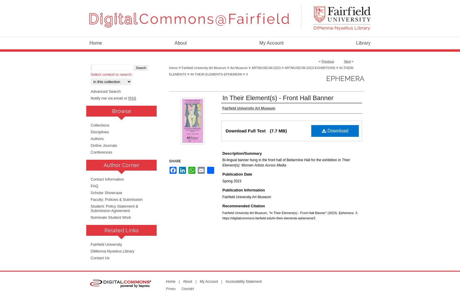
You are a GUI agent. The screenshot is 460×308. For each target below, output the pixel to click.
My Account (209, 282)
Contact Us (100, 258)
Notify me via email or (113, 98)
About (187, 282)
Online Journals (104, 145)
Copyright (187, 288)
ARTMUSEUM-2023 (266, 68)
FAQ (94, 186)
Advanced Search (106, 91)
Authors (97, 139)
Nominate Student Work (111, 217)
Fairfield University (106, 244)
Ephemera (345, 78)
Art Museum (239, 68)
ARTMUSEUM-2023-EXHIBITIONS (310, 68)
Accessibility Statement (244, 282)
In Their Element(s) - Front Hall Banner (278, 98)
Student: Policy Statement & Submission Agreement (114, 208)
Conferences (101, 152)
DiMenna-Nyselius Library (112, 251)
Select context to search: (111, 74)
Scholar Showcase (106, 193)
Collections (100, 125)
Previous (328, 61)
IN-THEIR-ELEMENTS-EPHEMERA (216, 74)
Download (335, 130)
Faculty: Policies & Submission (117, 199)
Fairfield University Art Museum (204, 68)
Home (173, 68)
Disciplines (100, 132)
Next (347, 61)
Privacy (171, 288)
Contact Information (107, 179)
